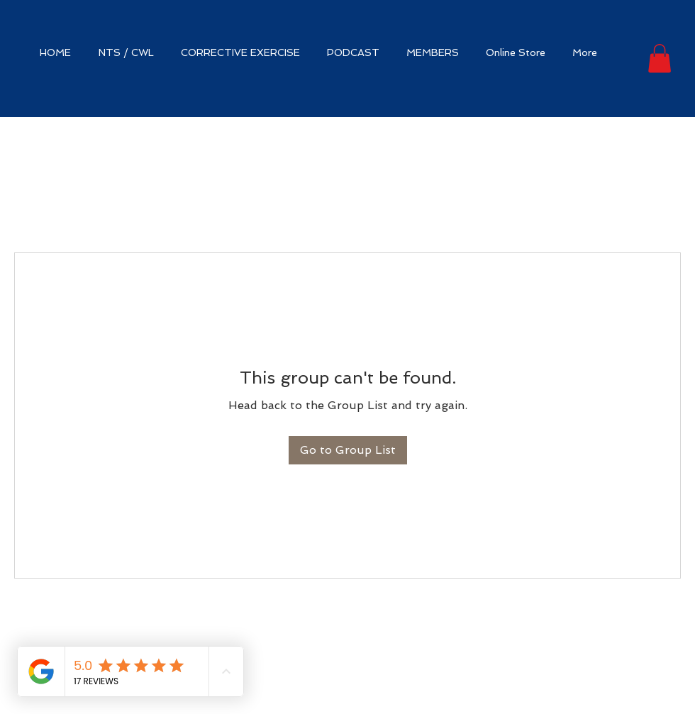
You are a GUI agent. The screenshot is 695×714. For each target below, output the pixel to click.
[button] (659, 58)
